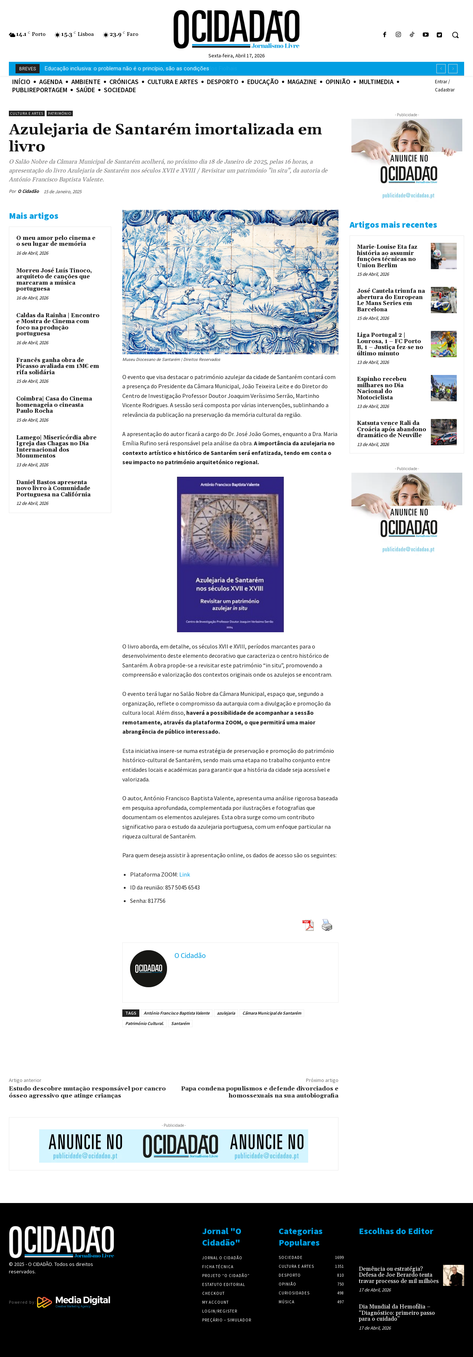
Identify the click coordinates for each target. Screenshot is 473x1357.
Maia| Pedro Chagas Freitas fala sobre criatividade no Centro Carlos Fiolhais (137, 68)
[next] (452, 68)
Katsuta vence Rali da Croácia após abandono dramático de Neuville (391, 429)
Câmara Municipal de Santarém (271, 1013)
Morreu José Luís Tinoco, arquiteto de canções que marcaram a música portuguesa (54, 280)
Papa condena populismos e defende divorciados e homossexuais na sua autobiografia (259, 1092)
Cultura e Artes (27, 113)
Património (60, 113)
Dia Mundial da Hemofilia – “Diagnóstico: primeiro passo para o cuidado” (397, 1313)
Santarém (180, 1023)
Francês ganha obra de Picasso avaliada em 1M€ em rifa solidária (57, 366)
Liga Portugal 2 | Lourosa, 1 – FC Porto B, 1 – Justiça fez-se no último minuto (390, 344)
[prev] (441, 68)
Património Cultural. (144, 1023)
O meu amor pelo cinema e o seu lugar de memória (55, 241)
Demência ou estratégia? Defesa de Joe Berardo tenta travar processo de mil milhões (399, 1275)
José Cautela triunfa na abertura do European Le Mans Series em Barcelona (391, 300)
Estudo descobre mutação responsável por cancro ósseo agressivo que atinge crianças (87, 1092)
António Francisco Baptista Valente (177, 1013)
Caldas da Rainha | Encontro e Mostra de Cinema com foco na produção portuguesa (57, 325)
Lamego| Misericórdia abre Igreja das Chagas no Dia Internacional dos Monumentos (56, 447)
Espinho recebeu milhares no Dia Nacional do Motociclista (381, 388)
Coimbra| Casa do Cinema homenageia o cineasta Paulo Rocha (54, 405)
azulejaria (226, 1013)
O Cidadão (28, 191)
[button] (455, 35)
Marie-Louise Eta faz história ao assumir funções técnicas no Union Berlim (387, 256)
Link (184, 874)
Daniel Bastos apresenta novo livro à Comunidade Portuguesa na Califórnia (53, 488)
